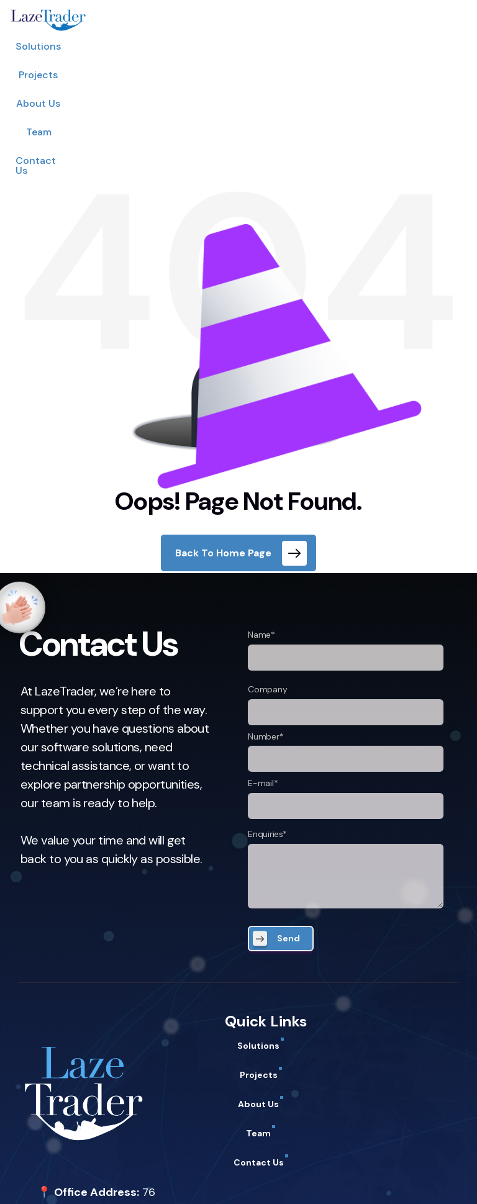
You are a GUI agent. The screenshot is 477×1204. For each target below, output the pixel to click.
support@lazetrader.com (102, 1146)
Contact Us (350, 46)
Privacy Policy (56, 1180)
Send (288, 814)
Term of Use (125, 1180)
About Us (240, 46)
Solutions (122, 46)
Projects (181, 46)
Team (292, 46)
